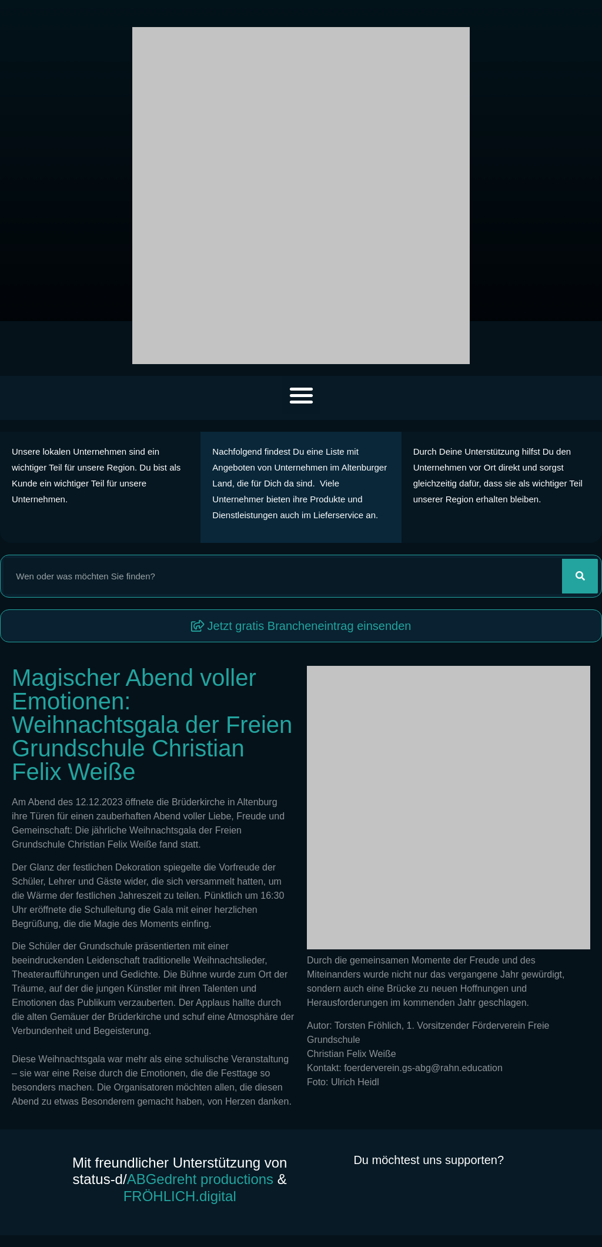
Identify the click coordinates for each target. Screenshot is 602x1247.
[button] (301, 395)
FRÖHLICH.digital (179, 1196)
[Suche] (580, 576)
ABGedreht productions (200, 1179)
